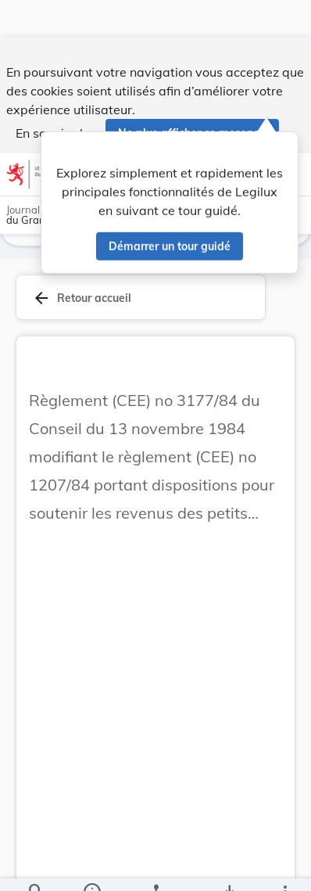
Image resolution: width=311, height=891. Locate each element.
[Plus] (284, 866)
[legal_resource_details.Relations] (155, 866)
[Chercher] (36, 866)
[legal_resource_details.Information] (92, 866)
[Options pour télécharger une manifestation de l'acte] (228, 866)
